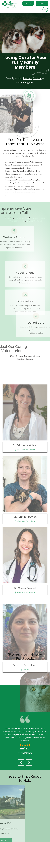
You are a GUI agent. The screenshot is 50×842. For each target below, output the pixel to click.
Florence (27, 78)
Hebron (37, 78)
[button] (28, 3)
